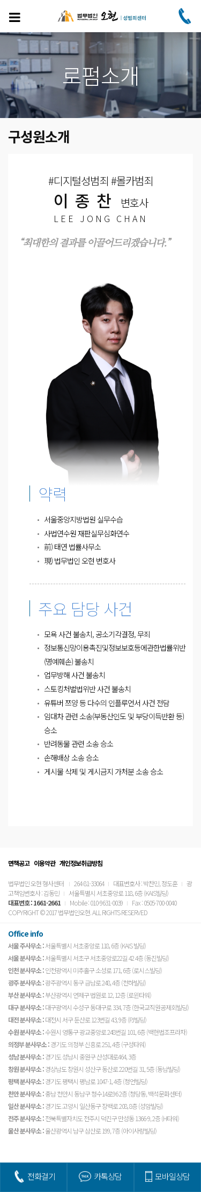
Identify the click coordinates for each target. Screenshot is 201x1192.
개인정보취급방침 (80, 862)
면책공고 (18, 862)
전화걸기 (41, 1176)
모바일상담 (172, 1176)
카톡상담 (108, 1176)
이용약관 (44, 862)
